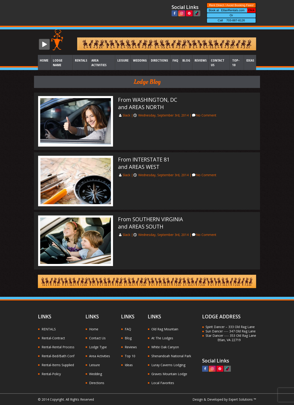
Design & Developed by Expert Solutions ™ (224, 399)
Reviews (201, 60)
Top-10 (236, 62)
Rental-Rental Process (58, 347)
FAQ (175, 60)
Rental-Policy (51, 374)
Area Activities (99, 62)
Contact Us (217, 62)
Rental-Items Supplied (58, 365)
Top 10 (130, 356)
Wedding (140, 60)
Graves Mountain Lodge (169, 374)
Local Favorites (162, 383)
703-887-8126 (235, 20)
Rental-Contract (53, 338)
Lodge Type (98, 347)
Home (44, 60)
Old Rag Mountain (164, 329)
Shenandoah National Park (171, 356)
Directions (159, 60)
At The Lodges (162, 338)
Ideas (250, 60)
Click (251, 10)
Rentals (81, 60)
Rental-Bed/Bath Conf (58, 356)
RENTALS (49, 329)
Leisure (123, 60)
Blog (186, 60)
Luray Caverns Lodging (168, 365)
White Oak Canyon (165, 347)
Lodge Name (57, 62)
